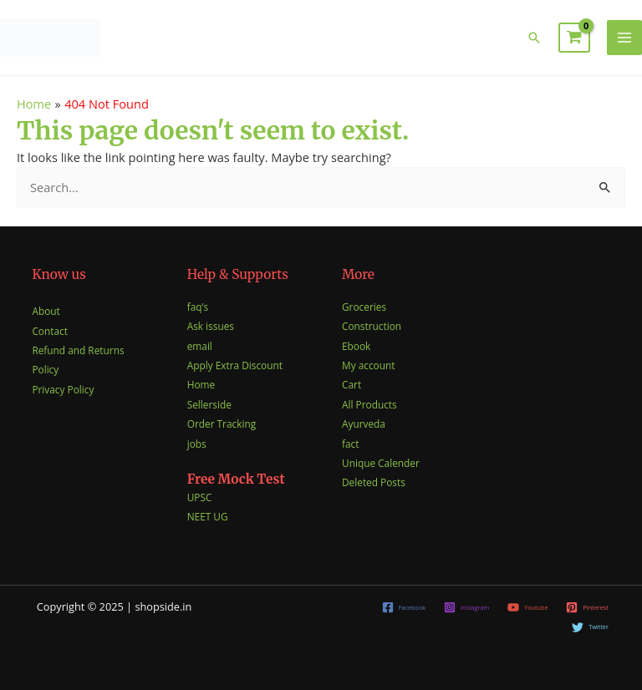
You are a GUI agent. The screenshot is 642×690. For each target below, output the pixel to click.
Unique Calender (381, 462)
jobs (196, 443)
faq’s (197, 306)
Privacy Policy (63, 389)
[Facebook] (404, 607)
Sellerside (209, 404)
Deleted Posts (373, 482)
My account (368, 365)
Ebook (356, 346)
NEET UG (207, 516)
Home (201, 384)
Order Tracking (221, 423)
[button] (534, 37)
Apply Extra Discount (235, 365)
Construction (371, 325)
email (199, 346)
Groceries (364, 306)
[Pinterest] (587, 607)
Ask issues (210, 325)
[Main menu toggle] (624, 37)
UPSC (199, 497)
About (45, 310)
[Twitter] (590, 627)
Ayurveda (363, 423)
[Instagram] (466, 607)
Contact (50, 330)
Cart (351, 384)
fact (350, 443)
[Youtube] (527, 607)
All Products (369, 404)
